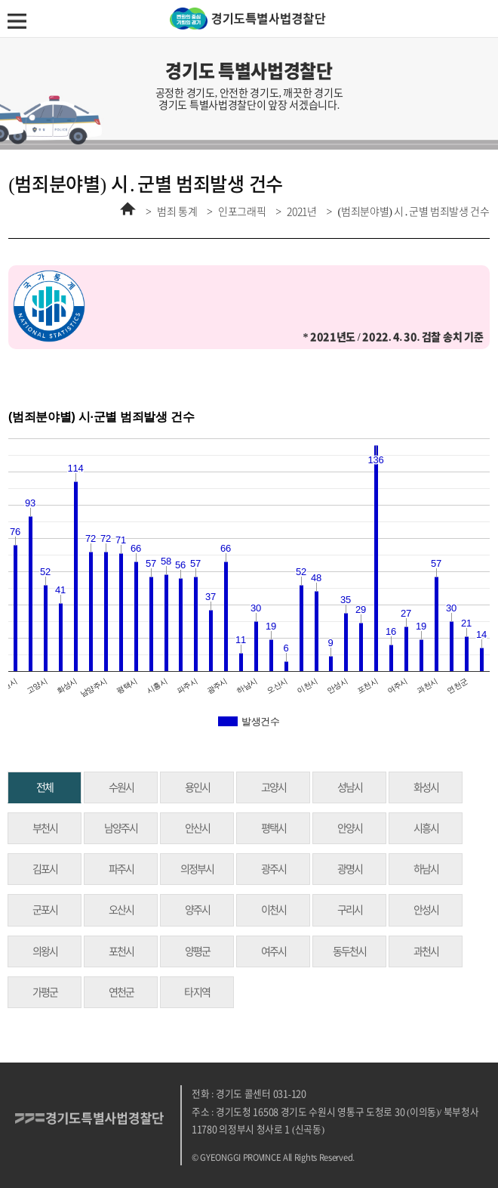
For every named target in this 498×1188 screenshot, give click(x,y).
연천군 (121, 992)
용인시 (197, 787)
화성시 (425, 787)
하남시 (425, 869)
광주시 (273, 869)
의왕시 (44, 951)
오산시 (121, 910)
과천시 (425, 951)
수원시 (121, 787)
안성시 (425, 910)
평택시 (273, 828)
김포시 (44, 869)
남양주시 (120, 828)
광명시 (349, 869)
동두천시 (349, 951)
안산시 (197, 828)
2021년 (302, 211)
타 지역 (197, 992)
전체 (44, 787)
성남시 (349, 787)
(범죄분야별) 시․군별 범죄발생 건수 (413, 211)
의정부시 (197, 869)
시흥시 (425, 828)
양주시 (197, 910)
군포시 (44, 910)
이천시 (273, 910)
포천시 (121, 951)
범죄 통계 (177, 211)
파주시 (121, 869)
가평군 (44, 992)
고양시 (273, 787)
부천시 (44, 828)
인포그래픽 (242, 211)
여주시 (273, 951)
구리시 (349, 910)
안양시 (349, 828)
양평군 (197, 951)
